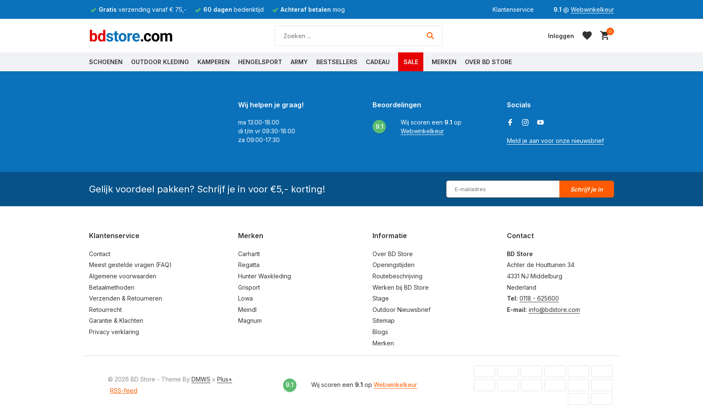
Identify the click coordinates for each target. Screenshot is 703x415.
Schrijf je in (586, 189)
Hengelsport (260, 61)
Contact (99, 253)
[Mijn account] (561, 35)
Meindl (247, 309)
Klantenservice (513, 9)
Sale (411, 61)
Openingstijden (393, 264)
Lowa (245, 298)
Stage (380, 298)
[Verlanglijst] (587, 35)
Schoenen (106, 61)
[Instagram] (525, 123)
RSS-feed (123, 390)
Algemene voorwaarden (122, 276)
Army (299, 61)
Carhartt (249, 253)
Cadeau (378, 61)
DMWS (200, 379)
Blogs (380, 331)
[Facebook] (510, 123)
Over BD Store (488, 61)
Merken (444, 61)
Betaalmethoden (111, 287)
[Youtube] (540, 123)
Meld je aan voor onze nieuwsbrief (555, 140)
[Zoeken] (359, 36)
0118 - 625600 (539, 298)
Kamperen (213, 61)
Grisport (249, 287)
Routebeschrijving (397, 276)
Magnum (250, 320)
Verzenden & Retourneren (125, 298)
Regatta (249, 264)
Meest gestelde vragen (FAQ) (130, 264)
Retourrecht (105, 309)
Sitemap (383, 320)
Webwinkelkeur (592, 9)
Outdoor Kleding (160, 61)
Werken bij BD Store (400, 287)
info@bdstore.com (554, 309)
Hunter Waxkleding (264, 276)
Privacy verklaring (114, 331)
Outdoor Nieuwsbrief (401, 309)
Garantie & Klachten (116, 320)
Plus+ (224, 379)
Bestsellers (336, 61)
